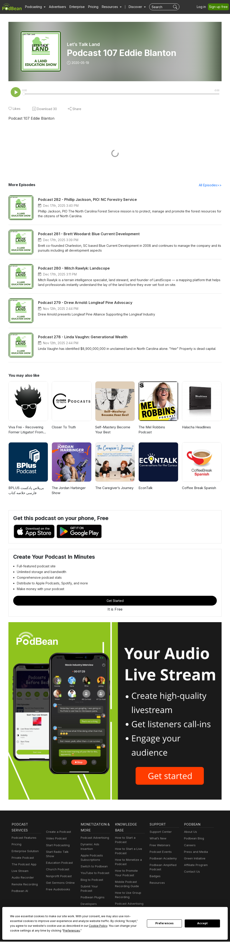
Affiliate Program (195, 865)
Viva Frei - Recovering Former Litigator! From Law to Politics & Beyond (27, 430)
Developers (88, 900)
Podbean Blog (193, 839)
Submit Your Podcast (94, 887)
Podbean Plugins (92, 893)
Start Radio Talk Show (61, 852)
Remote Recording (24, 884)
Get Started (115, 601)
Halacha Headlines (196, 427)
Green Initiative (194, 859)
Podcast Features (23, 838)
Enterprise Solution (24, 851)
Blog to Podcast (91, 880)
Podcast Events (160, 852)
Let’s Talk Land (83, 44)
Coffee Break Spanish (198, 488)
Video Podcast (55, 839)
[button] (34, 7)
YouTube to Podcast (94, 873)
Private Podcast (22, 858)
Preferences (164, 923)
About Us (190, 832)
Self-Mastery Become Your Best (111, 430)
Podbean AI (19, 891)
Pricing (90, 7)
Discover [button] (131, 7)
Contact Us (191, 872)
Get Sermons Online (59, 879)
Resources (157, 883)
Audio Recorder (22, 878)
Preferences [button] (18, 930)
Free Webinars (159, 845)
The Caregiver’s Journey (114, 488)
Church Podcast (56, 865)
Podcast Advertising (94, 838)
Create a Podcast (57, 832)
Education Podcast (58, 859)
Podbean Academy (162, 859)
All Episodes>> (211, 185)
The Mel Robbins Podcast (158, 427)
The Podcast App (23, 864)
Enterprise (74, 7)
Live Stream (20, 871)
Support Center (160, 832)
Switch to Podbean (93, 867)
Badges (155, 876)
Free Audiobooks (57, 885)
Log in (203, 7)
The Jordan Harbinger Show (68, 490)
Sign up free (219, 7)
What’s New (158, 839)
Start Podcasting (57, 845)
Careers (189, 845)
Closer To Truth (63, 427)
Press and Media (195, 852)
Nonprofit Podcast (58, 872)
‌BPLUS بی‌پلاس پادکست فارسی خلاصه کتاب (26, 490)
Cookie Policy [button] (56, 925)
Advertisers (56, 7)
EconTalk (145, 488)
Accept (202, 923)
